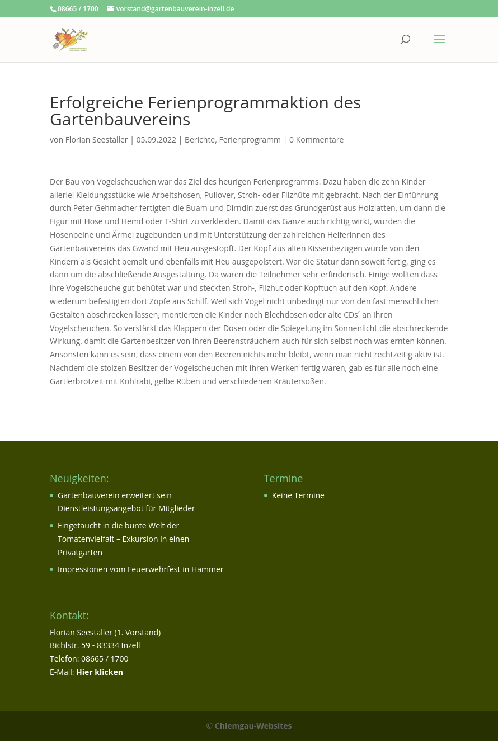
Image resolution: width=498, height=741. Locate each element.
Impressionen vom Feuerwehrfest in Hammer (141, 569)
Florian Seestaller (96, 139)
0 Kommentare (316, 139)
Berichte (200, 139)
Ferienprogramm (250, 139)
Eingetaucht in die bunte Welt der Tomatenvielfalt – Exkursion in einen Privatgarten (123, 539)
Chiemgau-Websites (253, 725)
